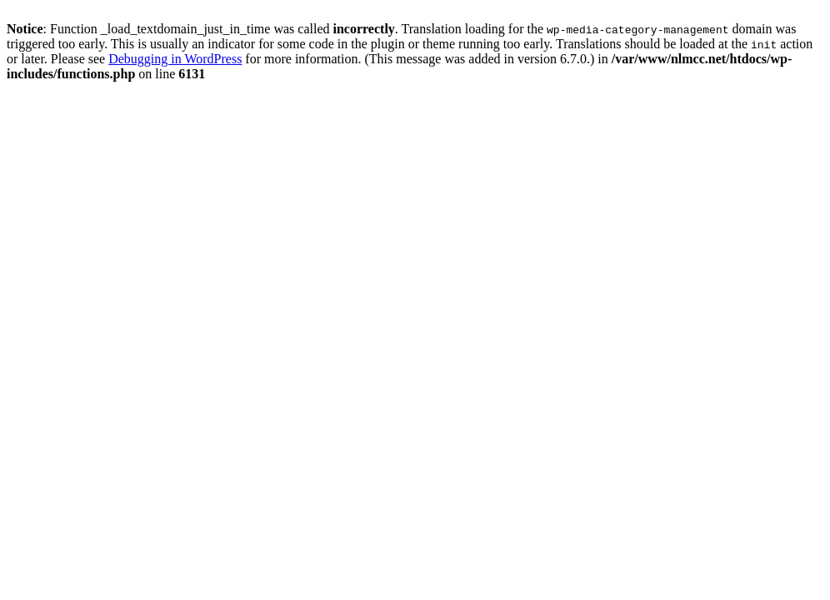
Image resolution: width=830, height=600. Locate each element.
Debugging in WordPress (175, 59)
